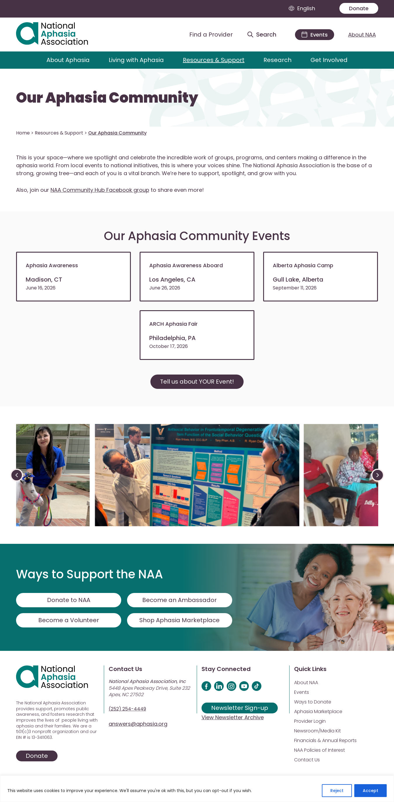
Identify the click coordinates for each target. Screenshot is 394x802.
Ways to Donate (312, 701)
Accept (370, 791)
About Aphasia (68, 60)
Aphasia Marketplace (318, 711)
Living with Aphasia (136, 60)
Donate (359, 8)
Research (277, 60)
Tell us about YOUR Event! (197, 381)
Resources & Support (213, 60)
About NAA (362, 34)
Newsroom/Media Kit (317, 730)
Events (301, 692)
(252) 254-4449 (127, 709)
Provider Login (310, 721)
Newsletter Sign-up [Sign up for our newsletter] (239, 708)
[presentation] (16, 475)
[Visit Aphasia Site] (59, 34)
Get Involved (329, 60)
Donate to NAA (68, 600)
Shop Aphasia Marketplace (179, 620)
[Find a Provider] (206, 34)
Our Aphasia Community (107, 97)
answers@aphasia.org (138, 723)
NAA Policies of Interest (319, 750)
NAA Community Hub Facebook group (100, 190)
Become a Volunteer (68, 620)
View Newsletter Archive (233, 717)
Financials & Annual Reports (325, 740)
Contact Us (307, 759)
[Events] (314, 34)
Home (23, 133)
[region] (197, 788)
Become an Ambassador (179, 600)
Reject (336, 791)
